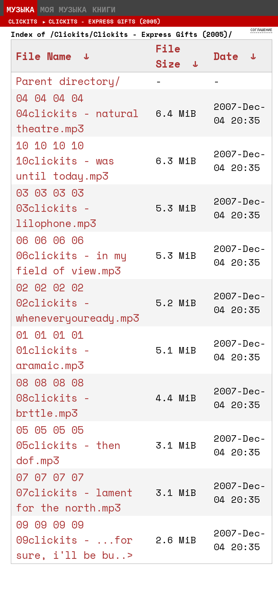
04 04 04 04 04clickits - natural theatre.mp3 (77, 113)
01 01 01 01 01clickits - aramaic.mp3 (53, 350)
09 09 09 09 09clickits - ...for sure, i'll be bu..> (74, 539)
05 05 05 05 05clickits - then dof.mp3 (68, 445)
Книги (103, 9)
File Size (168, 56)
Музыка (20, 9)
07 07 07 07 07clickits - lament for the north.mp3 (74, 492)
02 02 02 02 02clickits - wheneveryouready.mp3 (77, 302)
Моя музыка (63, 9)
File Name (43, 56)
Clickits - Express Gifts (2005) (105, 21)
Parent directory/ (68, 81)
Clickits (22, 21)
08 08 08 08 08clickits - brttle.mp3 (53, 397)
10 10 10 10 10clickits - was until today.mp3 (65, 160)
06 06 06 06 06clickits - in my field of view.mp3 (71, 255)
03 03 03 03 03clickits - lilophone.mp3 (56, 208)
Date (226, 56)
